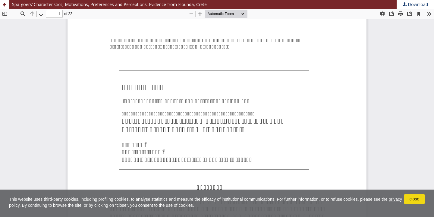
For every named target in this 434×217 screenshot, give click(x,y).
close (415, 199)
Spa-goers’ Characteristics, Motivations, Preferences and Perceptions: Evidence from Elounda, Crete (109, 4)
